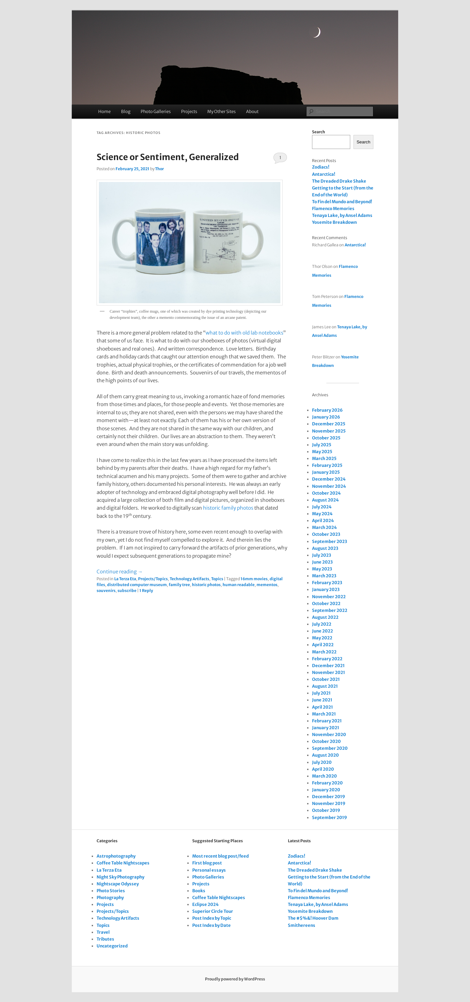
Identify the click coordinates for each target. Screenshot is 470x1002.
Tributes (105, 939)
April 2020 (323, 769)
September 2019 (329, 817)
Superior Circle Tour (212, 911)
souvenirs (106, 590)
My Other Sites (221, 111)
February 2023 (327, 582)
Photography (110, 897)
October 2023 (326, 534)
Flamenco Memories (333, 208)
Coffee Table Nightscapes (123, 863)
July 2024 (322, 507)
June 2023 (322, 562)
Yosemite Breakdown (334, 222)
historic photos (206, 584)
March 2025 (324, 458)
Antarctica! (323, 174)
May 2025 (322, 451)
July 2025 (321, 445)
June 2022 (322, 631)
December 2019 (328, 796)
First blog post (207, 863)
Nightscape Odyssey (118, 884)
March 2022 (324, 652)
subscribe (127, 590)
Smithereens (301, 925)
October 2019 (326, 810)
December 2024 (329, 479)
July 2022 (321, 624)
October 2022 (326, 603)
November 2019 (328, 803)
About (252, 111)
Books (198, 891)
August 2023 (325, 548)
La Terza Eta (125, 578)
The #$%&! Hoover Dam (313, 918)
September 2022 (329, 610)
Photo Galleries (156, 111)
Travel (103, 932)
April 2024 (323, 520)
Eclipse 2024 (205, 904)
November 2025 (329, 431)
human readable (239, 584)
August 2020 (325, 755)
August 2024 (325, 500)
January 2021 (325, 728)
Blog (126, 111)
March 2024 (324, 527)
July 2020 (322, 762)
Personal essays (209, 870)
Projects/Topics (153, 578)
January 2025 (326, 472)
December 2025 (328, 424)
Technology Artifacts (189, 578)
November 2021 (328, 672)
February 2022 (327, 659)
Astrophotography (116, 856)
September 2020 (330, 748)
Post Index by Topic (211, 918)
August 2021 (325, 686)
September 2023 (329, 541)
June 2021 (322, 700)
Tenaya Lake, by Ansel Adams (342, 215)
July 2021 (321, 693)
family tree (179, 584)
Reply (146, 590)
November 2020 (329, 734)
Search (318, 131)
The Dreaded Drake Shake (339, 181)
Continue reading (120, 571)
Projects (189, 111)
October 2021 (326, 679)
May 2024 (322, 514)
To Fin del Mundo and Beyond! (342, 202)
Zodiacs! (320, 167)
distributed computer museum (137, 584)
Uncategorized (112, 946)
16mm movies (254, 578)
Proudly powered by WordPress (235, 979)
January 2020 (326, 790)
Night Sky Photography (120, 877)
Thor (159, 168)
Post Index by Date (211, 925)
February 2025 (327, 465)
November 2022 (329, 597)
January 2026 (326, 417)
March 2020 (324, 776)
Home (104, 111)
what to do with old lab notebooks (244, 333)
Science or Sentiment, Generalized (168, 157)
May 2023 (322, 569)
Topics (217, 578)
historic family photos (228, 508)
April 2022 (323, 645)
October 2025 (326, 438)
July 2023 (321, 555)
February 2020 (327, 783)
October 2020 (326, 741)
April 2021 (322, 707)
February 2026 (327, 410)
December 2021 (328, 665)
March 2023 (324, 576)
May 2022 (322, 638)
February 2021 (327, 721)
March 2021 (324, 714)
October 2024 (326, 493)
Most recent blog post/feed (220, 856)
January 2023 (325, 589)
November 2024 (329, 486)
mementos (267, 584)
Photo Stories (111, 891)
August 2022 (325, 617)
